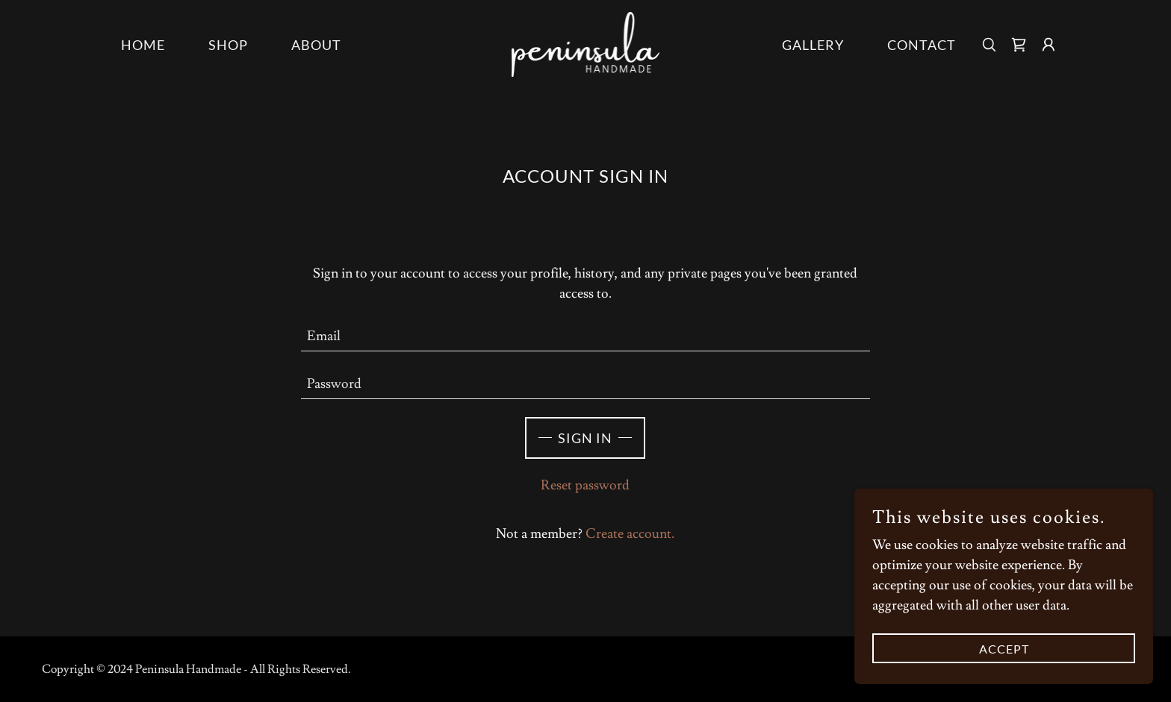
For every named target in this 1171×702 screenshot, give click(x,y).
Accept (1004, 649)
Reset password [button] (585, 485)
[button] (1048, 45)
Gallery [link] (813, 45)
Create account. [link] (630, 533)
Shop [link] (228, 45)
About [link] (316, 45)
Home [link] (143, 45)
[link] (586, 41)
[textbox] (586, 336)
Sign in (585, 438)
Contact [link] (921, 45)
